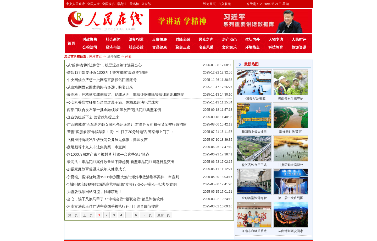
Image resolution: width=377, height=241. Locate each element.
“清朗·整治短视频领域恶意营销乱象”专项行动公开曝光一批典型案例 (122, 184)
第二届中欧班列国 (290, 198)
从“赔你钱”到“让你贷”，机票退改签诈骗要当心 (104, 65)
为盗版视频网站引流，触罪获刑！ (94, 192)
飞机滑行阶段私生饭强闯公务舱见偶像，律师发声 (107, 140)
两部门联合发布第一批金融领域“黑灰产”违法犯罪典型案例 (114, 110)
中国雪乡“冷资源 (254, 99)
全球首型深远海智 (254, 198)
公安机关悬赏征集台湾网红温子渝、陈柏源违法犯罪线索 (113, 102)
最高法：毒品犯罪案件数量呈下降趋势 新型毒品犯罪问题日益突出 (120, 162)
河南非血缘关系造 (254, 231)
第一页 (73, 215)
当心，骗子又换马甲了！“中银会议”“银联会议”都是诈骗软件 (115, 199)
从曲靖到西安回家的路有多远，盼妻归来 (100, 87)
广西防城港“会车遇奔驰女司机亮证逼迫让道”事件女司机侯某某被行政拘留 (127, 124)
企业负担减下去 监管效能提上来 (93, 117)
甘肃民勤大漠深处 (290, 165)
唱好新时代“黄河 (290, 132)
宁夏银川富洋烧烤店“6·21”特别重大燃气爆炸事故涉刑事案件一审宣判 (123, 177)
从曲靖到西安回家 (290, 231)
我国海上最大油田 (254, 132)
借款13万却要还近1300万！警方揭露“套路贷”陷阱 (107, 72)
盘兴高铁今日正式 (254, 165)
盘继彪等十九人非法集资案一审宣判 (96, 147)
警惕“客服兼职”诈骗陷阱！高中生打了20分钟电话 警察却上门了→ (120, 132)
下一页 (147, 215)
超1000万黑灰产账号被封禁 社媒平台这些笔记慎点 (108, 154)
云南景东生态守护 (290, 99)
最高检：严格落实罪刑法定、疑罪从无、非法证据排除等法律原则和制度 (125, 94)
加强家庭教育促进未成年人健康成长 (96, 169)
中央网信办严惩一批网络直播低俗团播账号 (102, 80)
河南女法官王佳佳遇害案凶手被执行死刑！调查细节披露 (113, 206)
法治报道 (113, 56)
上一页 (88, 215)
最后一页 (163, 215)
